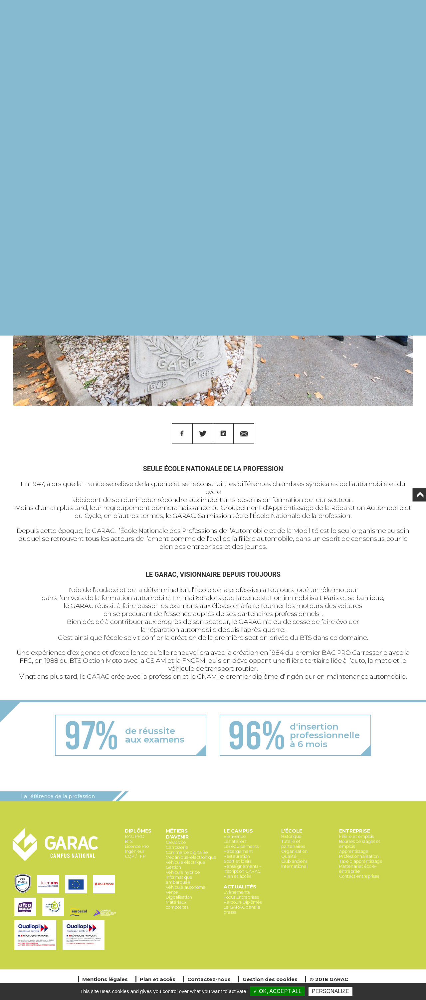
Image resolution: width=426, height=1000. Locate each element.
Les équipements (241, 846)
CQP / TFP (135, 856)
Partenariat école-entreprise (358, 869)
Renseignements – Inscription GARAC (242, 869)
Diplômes (138, 831)
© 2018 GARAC (329, 979)
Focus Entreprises (241, 897)
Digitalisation (179, 897)
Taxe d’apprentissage (360, 861)
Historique (291, 836)
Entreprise (354, 831)
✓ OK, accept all (277, 991)
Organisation (294, 851)
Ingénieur (134, 851)
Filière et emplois (356, 836)
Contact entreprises (359, 876)
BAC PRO (134, 836)
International (294, 866)
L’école (291, 831)
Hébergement (238, 851)
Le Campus (238, 831)
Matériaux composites (177, 905)
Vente (172, 892)
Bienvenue (235, 836)
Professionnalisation (359, 856)
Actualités (240, 887)
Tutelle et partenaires (293, 844)
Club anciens (294, 861)
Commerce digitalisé (187, 852)
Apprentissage (353, 851)
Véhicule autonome (186, 887)
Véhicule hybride (183, 872)
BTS (129, 841)
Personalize (330, 991)
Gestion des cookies (270, 979)
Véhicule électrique (185, 862)
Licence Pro (137, 846)
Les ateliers (235, 841)
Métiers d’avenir (177, 834)
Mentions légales (105, 979)
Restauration (237, 856)
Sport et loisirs (237, 861)
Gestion (173, 867)
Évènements (237, 892)
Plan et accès (237, 876)
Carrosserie (177, 847)
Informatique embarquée (179, 880)
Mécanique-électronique (191, 857)
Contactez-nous (209, 979)
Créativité (176, 842)
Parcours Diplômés (243, 902)
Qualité (289, 856)
